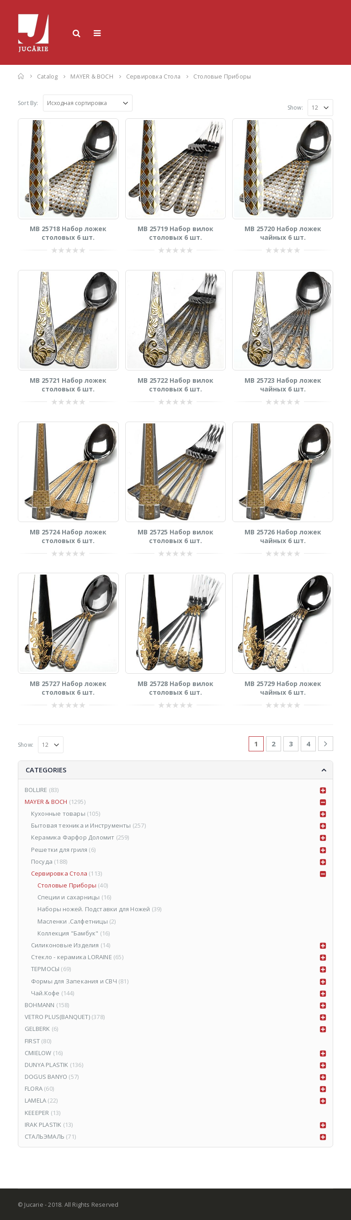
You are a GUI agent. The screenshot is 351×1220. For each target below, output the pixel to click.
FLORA (34, 1088)
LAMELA (35, 1100)
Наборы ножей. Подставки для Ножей (93, 909)
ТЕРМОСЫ (45, 969)
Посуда (42, 861)
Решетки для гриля (59, 849)
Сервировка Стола (59, 873)
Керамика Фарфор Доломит (73, 837)
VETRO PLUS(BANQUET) (57, 1017)
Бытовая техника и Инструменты (81, 825)
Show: (295, 107)
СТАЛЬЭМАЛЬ (44, 1136)
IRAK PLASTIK (43, 1124)
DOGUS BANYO (46, 1076)
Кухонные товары (58, 813)
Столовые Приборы (66, 885)
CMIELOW (38, 1053)
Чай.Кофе (45, 993)
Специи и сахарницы (68, 897)
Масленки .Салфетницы (72, 921)
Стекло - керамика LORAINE (71, 957)
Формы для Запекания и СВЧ (74, 981)
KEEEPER (37, 1113)
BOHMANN (39, 1005)
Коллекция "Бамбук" (68, 933)
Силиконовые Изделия (65, 945)
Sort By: (28, 103)
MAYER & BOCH (46, 801)
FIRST (32, 1041)
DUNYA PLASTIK (47, 1065)
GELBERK (37, 1029)
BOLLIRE (36, 790)
